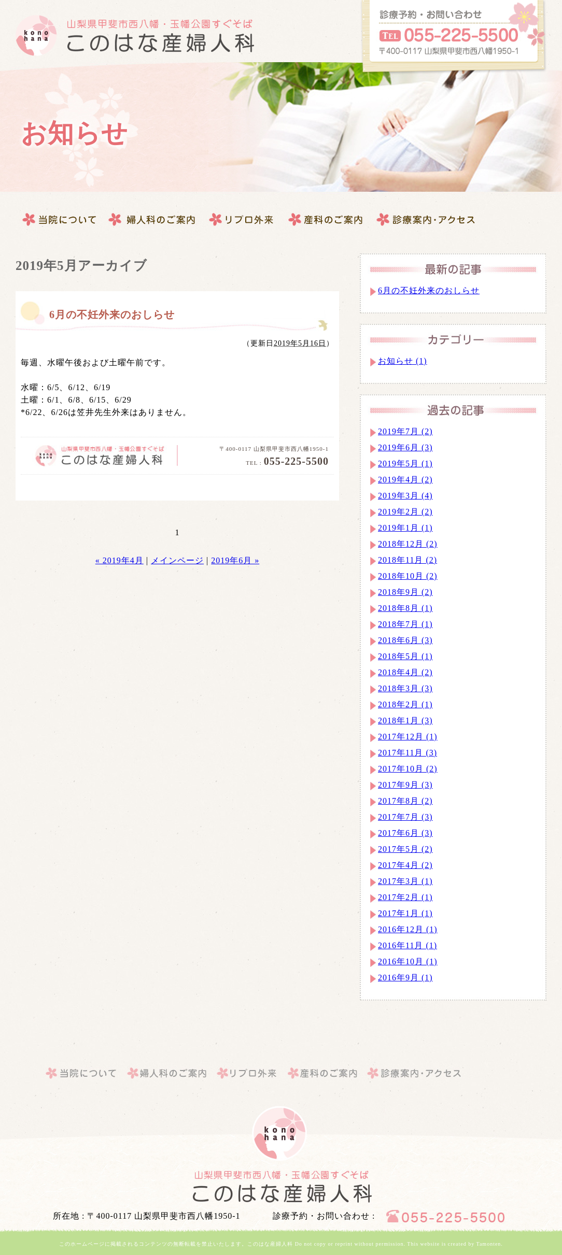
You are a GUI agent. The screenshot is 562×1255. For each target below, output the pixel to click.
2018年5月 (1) (405, 656)
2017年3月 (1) (405, 881)
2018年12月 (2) (408, 543)
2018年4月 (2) (405, 672)
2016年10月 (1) (408, 961)
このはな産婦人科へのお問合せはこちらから (453, 37)
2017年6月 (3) (405, 833)
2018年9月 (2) (405, 592)
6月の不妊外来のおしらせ (112, 314)
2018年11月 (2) (407, 559)
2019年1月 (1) (405, 527)
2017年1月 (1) (405, 913)
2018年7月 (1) (405, 624)
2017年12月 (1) (408, 736)
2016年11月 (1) (407, 945)
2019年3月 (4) (405, 495)
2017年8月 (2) (405, 800)
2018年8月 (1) (405, 608)
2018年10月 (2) (408, 576)
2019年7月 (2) (405, 431)
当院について (60, 220)
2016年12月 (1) (408, 929)
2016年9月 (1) (405, 977)
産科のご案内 (241, 220)
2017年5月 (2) (405, 849)
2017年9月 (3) (405, 784)
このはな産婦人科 (135, 35)
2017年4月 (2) (405, 865)
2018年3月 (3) (405, 688)
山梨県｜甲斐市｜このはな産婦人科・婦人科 (281, 1187)
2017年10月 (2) (408, 768)
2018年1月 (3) (405, 720)
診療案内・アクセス (326, 220)
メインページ (177, 560)
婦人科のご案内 (153, 220)
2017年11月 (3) (407, 752)
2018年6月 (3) (405, 640)
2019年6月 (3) (405, 447)
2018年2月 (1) (405, 704)
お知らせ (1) (402, 360)
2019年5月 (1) (405, 463)
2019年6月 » (235, 560)
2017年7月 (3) (405, 816)
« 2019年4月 (119, 560)
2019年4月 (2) (405, 479)
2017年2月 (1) (405, 897)
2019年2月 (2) (405, 511)
